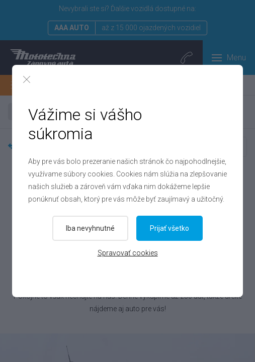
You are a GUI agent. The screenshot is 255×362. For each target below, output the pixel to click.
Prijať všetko (169, 228)
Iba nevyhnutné (90, 228)
